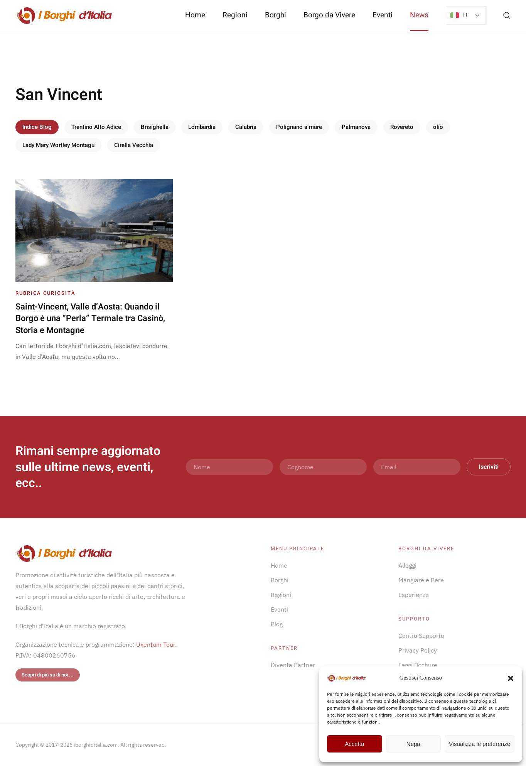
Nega (413, 744)
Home (195, 15)
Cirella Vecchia (133, 145)
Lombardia (202, 127)
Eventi (383, 15)
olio (438, 127)
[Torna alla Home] (63, 15)
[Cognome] (323, 466)
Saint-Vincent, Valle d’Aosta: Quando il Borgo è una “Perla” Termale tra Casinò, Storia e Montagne (90, 319)
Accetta (354, 744)
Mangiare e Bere (421, 580)
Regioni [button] (235, 15)
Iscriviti (489, 467)
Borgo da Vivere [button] (329, 15)
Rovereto (401, 127)
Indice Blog (37, 127)
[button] (510, 677)
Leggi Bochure (417, 665)
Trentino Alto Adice (96, 127)
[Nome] (229, 466)
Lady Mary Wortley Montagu (58, 145)
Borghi (275, 15)
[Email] (417, 466)
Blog (277, 624)
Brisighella (155, 127)
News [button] (419, 15)
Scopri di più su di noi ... (48, 674)
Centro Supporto (421, 635)
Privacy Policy (417, 650)
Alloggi (407, 565)
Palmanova (356, 127)
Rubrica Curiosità (45, 293)
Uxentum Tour (155, 644)
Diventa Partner (293, 665)
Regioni (281, 595)
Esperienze (413, 595)
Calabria (245, 127)
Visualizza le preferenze (479, 744)
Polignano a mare (299, 127)
